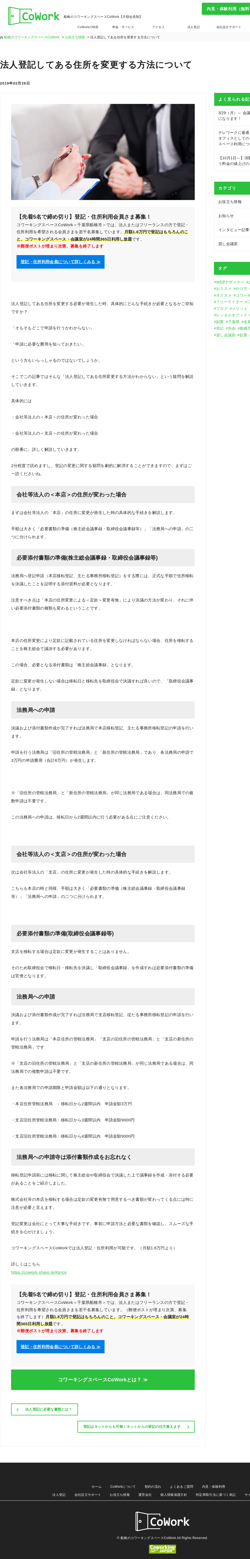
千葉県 (234, 322)
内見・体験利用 (213, 1487)
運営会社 (145, 1495)
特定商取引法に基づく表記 (216, 1495)
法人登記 (193, 27)
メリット (239, 308)
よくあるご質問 (181, 1487)
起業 (244, 335)
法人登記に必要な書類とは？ (48, 1409)
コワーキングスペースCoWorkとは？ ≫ (103, 1379)
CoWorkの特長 (87, 27)
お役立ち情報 (120, 1495)
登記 (220, 328)
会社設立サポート (228, 27)
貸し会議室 (226, 335)
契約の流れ (153, 1487)
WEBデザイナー (230, 282)
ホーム (97, 1487)
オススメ (224, 295)
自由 (232, 328)
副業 (220, 322)
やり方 (241, 288)
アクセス (158, 27)
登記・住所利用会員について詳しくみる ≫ (60, 261)
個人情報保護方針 (173, 1495)
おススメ (224, 288)
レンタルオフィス (231, 315)
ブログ (222, 308)
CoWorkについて (123, 1487)
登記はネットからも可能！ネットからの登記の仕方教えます (132, 1427)
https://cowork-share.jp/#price (39, 1272)
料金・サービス (123, 27)
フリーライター (229, 302)
